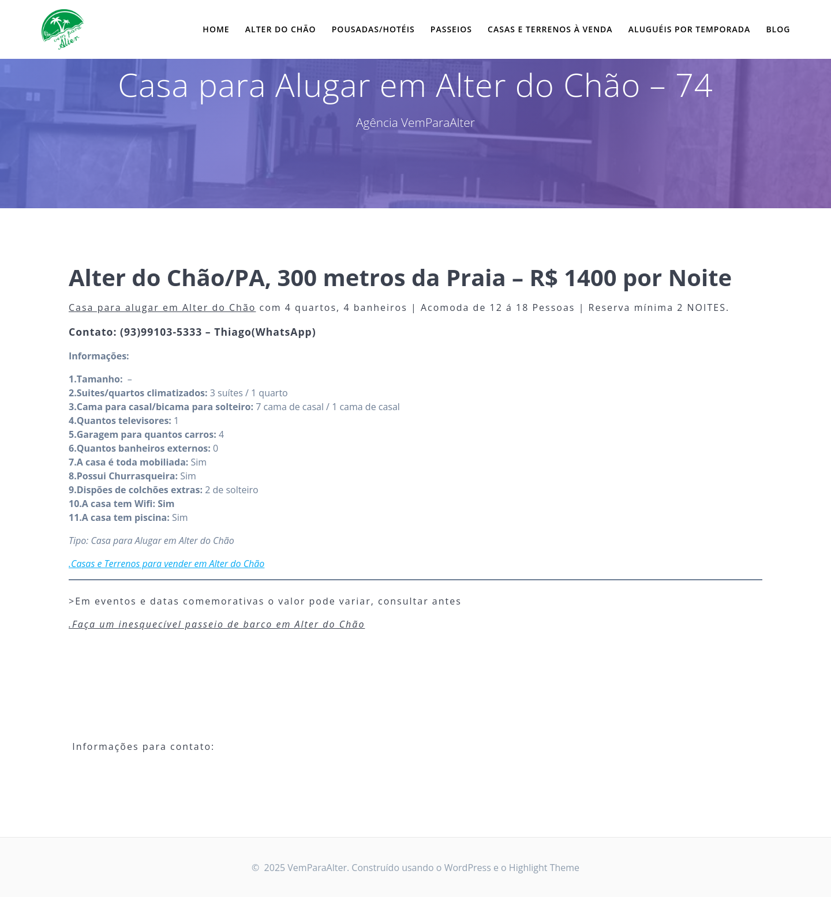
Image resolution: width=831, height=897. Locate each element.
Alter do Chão (280, 29)
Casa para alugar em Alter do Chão (162, 307)
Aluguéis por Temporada (689, 29)
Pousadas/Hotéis (373, 29)
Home (216, 29)
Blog (778, 29)
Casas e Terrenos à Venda (550, 29)
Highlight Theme (544, 867)
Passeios (451, 29)
